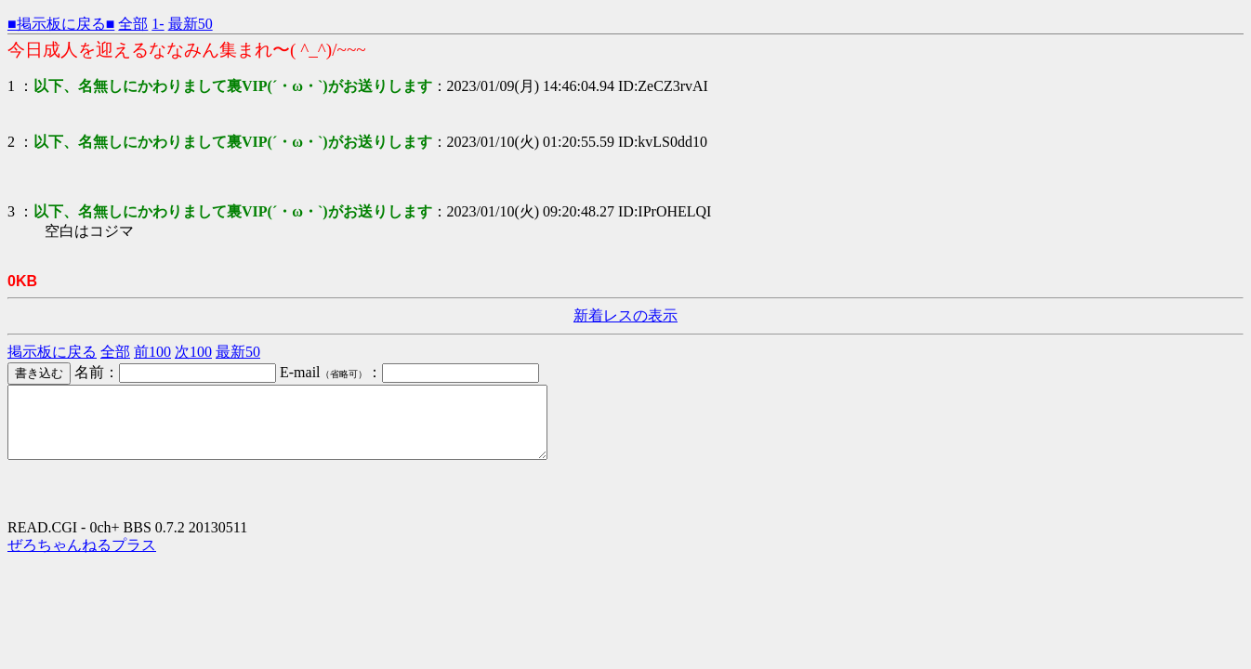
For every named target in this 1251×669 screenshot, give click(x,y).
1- (157, 24)
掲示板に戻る (52, 352)
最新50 (190, 24)
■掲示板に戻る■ (60, 24)
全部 (133, 24)
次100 (193, 352)
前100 (152, 352)
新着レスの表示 (625, 315)
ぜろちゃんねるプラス (81, 559)
